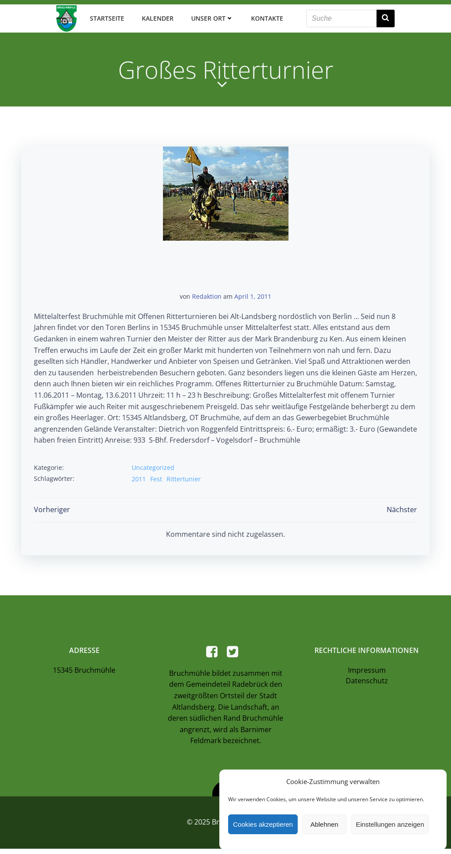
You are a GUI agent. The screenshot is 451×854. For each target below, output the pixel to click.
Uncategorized (153, 466)
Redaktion (207, 295)
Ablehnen (324, 824)
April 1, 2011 (252, 295)
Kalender (156, 17)
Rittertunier (184, 477)
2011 (139, 477)
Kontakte (266, 17)
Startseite (106, 17)
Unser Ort (211, 17)
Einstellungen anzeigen (390, 824)
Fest (157, 477)
